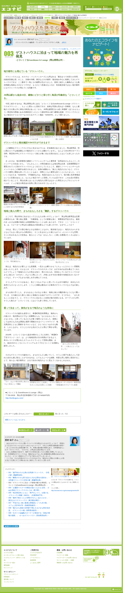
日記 (53, 9)
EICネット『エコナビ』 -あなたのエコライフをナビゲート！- (11, 8)
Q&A (53, 7)
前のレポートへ (26, 430)
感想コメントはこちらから (15, 420)
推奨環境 (33, 560)
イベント (64, 9)
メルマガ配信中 (92, 112)
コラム (43, 7)
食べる (40, 18)
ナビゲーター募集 (96, 18)
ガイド (75, 7)
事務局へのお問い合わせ (65, 563)
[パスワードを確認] (107, 74)
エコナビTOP (8, 15)
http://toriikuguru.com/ (14, 398)
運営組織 (7, 565)
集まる (62, 18)
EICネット (118, 9)
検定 (43, 9)
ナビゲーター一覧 (72, 18)
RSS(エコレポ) (104, 18)
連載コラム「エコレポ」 (22, 15)
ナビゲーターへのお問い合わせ (67, 557)
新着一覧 (18, 18)
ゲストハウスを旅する (46, 15)
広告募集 (59, 552)
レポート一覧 (42, 430)
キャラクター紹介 (9, 563)
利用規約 (7, 577)
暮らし (32, 18)
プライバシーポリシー (11, 574)
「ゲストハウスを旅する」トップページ (66, 476)
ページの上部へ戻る (116, 589)
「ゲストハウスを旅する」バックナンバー (66, 49)
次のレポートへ (58, 430)
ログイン (89, 74)
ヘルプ (88, 7)
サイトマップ (96, 7)
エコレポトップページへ (9, 18)
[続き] (64, 42)
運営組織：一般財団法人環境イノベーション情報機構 (91, 558)
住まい (25, 18)
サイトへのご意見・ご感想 (65, 560)
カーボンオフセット (110, 112)
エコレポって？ (84, 18)
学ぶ (54, 18)
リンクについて (9, 582)
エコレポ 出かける (100, 28)
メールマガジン (35, 557)
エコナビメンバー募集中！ (93, 99)
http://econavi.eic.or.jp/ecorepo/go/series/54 (65, 490)
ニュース (64, 7)
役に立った (44, 413)
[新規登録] (97, 74)
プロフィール (43, 39)
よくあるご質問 (35, 563)
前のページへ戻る (11, 526)
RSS (105, 7)
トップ (32, 7)
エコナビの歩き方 (110, 104)
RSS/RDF (33, 555)
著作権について (9, 579)
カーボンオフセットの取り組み (14, 555)
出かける (34, 15)
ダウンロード (75, 9)
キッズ (32, 9)
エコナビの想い (92, 104)
